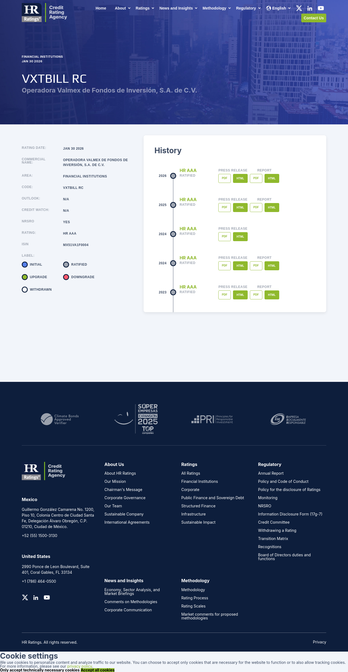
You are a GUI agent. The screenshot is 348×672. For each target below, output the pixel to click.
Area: (27, 175)
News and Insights (176, 8)
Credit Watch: (35, 210)
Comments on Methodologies (130, 602)
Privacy (319, 642)
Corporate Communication (128, 610)
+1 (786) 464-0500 (39, 581)
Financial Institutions (199, 481)
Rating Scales (193, 606)
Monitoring (267, 498)
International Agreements (127, 522)
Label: (28, 255)
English (276, 8)
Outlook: (31, 198)
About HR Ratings (120, 473)
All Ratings (190, 473)
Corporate (190, 490)
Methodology (214, 8)
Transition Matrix (273, 539)
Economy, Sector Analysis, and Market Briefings (132, 592)
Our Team (113, 506)
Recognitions (269, 547)
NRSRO (28, 221)
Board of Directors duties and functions (284, 557)
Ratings (143, 8)
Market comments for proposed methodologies (209, 616)
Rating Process (194, 598)
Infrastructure (193, 514)
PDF (224, 178)
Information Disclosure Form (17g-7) (290, 514)
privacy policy (79, 666)
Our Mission (115, 481)
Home (101, 8)
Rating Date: (34, 148)
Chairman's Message (123, 490)
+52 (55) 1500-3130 (39, 535)
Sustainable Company (124, 514)
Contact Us (314, 18)
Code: (27, 187)
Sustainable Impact (198, 522)
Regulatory (246, 8)
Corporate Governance (124, 498)
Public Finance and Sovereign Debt (212, 498)
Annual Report (271, 473)
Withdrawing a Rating (277, 530)
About (120, 8)
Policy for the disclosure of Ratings (289, 490)
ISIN (25, 244)
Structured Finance (198, 506)
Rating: (29, 233)
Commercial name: (33, 161)
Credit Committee (274, 522)
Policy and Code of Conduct (283, 481)
